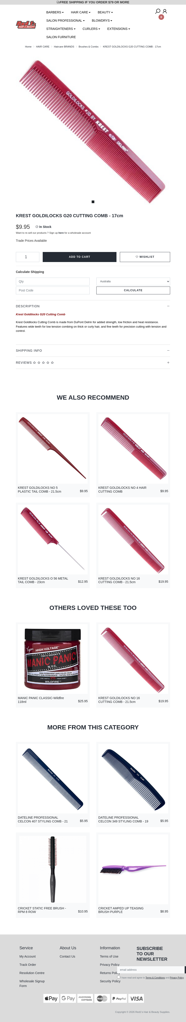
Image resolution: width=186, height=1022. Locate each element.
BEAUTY (104, 12)
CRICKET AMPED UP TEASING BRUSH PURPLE (121, 910)
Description (28, 306)
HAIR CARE (79, 12)
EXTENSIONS (117, 29)
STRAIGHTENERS (59, 29)
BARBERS (53, 12)
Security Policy (110, 981)
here (61, 232)
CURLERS (90, 29)
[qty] (53, 281)
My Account (27, 956)
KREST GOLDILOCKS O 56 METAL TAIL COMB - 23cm (43, 580)
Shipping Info (29, 350)
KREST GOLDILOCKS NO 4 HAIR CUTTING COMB (122, 489)
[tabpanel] (93, 129)
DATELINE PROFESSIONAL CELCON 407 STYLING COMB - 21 (43, 819)
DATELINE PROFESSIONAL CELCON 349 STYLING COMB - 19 (123, 819)
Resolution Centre (31, 973)
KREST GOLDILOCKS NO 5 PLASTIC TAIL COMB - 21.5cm (39, 489)
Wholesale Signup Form (32, 983)
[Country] (133, 281)
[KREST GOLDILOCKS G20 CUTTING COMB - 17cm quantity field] (27, 257)
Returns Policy (110, 973)
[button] (145, 257)
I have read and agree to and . (150, 977)
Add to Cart (79, 256)
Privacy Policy (109, 964)
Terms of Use (109, 956)
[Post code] (53, 290)
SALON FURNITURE (61, 37)
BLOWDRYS (101, 20)
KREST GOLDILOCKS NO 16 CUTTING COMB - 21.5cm (119, 580)
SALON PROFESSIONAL (64, 20)
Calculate (133, 290)
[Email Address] (151, 969)
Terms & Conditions (155, 978)
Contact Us (67, 956)
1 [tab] (93, 201)
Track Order (27, 964)
